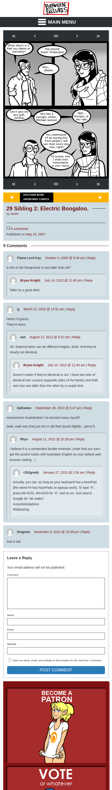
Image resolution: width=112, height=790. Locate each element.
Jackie (14, 213)
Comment (12, 575)
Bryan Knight (30, 280)
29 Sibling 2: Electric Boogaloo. (47, 209)
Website (11, 649)
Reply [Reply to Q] (71, 309)
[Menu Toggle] (56, 22)
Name (10, 621)
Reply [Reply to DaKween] (88, 408)
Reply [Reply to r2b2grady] (91, 472)
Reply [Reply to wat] (76, 337)
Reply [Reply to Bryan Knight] (89, 280)
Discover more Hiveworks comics (36, 197)
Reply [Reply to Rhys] (80, 439)
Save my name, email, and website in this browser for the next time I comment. (57, 665)
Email (10, 635)
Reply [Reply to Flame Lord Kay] (91, 258)
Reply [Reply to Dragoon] (86, 532)
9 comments (19, 229)
